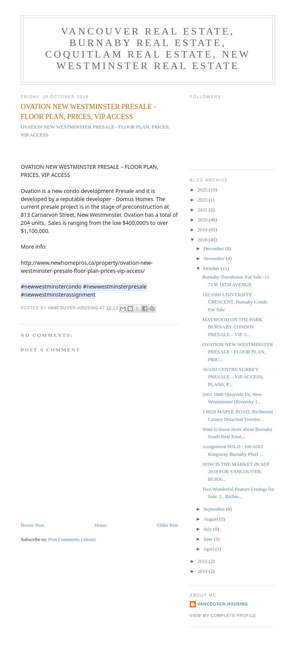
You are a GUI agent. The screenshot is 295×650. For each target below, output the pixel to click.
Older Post (167, 525)
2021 (203, 210)
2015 (203, 561)
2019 (203, 230)
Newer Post (32, 525)
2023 (203, 200)
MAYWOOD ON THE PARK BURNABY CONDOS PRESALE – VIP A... (232, 327)
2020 (203, 220)
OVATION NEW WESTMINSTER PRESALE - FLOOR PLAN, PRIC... (237, 351)
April (209, 549)
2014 (203, 571)
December (214, 248)
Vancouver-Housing (222, 604)
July (208, 529)
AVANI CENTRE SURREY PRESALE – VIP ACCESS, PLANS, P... (233, 376)
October (212, 268)
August (211, 519)
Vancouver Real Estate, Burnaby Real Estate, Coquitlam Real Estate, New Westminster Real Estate (147, 48)
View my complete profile (223, 616)
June (209, 539)
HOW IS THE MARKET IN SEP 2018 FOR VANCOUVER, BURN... (235, 471)
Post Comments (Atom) (72, 539)
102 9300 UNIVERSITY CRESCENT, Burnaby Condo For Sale (234, 302)
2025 (203, 190)
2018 (203, 240)
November (215, 258)
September (215, 509)
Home (100, 525)
